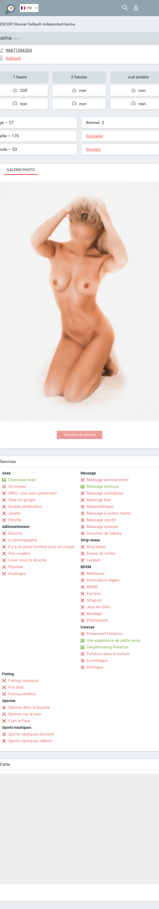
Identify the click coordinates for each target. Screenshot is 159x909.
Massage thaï (99, 499)
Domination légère (103, 580)
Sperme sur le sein (24, 714)
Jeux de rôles (98, 607)
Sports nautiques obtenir (30, 740)
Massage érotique (103, 486)
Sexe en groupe (21, 499)
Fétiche (14, 520)
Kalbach (35, 24)
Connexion (136, 8)
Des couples (19, 553)
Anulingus (17, 573)
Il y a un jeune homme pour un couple (41, 546)
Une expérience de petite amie (113, 640)
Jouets (14, 513)
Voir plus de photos (80, 434)
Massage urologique (105, 493)
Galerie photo (21, 170)
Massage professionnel (108, 479)
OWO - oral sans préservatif (32, 493)
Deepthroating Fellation (107, 647)
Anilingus (95, 667)
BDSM (92, 586)
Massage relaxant (102, 526)
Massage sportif (101, 520)
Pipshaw (15, 566)
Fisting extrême (22, 694)
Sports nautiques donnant (31, 734)
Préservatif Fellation (104, 633)
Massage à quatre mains (109, 513)
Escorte (15, 533)
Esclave (94, 593)
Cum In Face (19, 720)
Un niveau (17, 486)
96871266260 (19, 50)
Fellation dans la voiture (108, 653)
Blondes (93, 149)
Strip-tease (96, 546)
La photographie (22, 540)
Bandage (94, 613)
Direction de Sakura (104, 533)
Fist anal (15, 687)
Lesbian (94, 560)
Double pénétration (25, 506)
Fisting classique (23, 680)
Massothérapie (100, 506)
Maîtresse (96, 573)
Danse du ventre (101, 553)
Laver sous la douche (27, 560)
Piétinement (97, 620)
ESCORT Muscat (13, 24)
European (94, 136)
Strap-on (94, 600)
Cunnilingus (97, 660)
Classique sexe (21, 479)
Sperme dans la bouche (29, 707)
